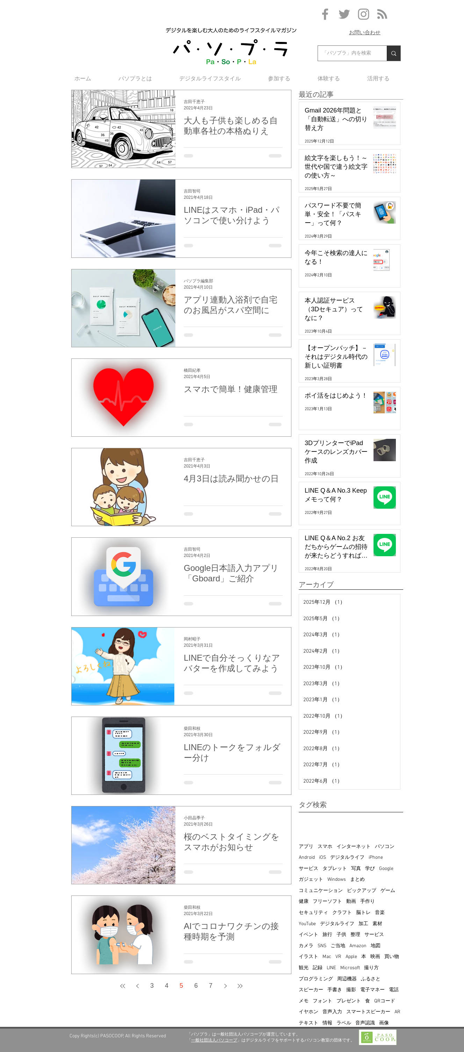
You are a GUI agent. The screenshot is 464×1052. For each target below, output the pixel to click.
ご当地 (338, 946)
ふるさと (370, 979)
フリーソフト (327, 902)
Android (307, 858)
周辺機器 (347, 979)
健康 (304, 902)
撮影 (351, 990)
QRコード (384, 1001)
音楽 (380, 913)
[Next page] (225, 986)
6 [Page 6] (196, 985)
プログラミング (316, 979)
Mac (326, 957)
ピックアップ (361, 891)
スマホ (325, 847)
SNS (322, 946)
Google (386, 869)
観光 (304, 968)
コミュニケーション (321, 891)
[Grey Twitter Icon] (344, 14)
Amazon (358, 946)
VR (338, 957)
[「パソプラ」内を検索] (347, 53)
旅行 (327, 935)
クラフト (342, 913)
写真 (356, 869)
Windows (336, 880)
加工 (363, 924)
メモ (304, 1001)
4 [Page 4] (166, 985)
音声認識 (365, 1023)
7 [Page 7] (210, 985)
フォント (322, 1001)
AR (397, 1012)
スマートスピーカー (368, 1012)
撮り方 (371, 968)
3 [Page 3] (152, 985)
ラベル (343, 1023)
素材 (377, 924)
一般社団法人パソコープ (214, 1040)
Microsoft (350, 968)
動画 (351, 902)
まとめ (357, 880)
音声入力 (332, 1012)
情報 (327, 1023)
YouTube (307, 924)
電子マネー (372, 990)
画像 (384, 1023)
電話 (394, 990)
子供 (341, 935)
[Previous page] (137, 986)
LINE (331, 968)
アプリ (306, 847)
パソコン (384, 847)
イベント (308, 935)
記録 (317, 968)
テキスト (308, 1023)
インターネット (353, 847)
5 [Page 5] (181, 985)
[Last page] (240, 986)
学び (370, 869)
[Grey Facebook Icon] (325, 14)
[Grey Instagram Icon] (363, 14)
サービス (308, 869)
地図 (375, 946)
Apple (351, 957)
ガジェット (311, 880)
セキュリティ (313, 913)
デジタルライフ (347, 858)
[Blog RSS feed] (382, 14)
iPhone (376, 858)
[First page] (122, 986)
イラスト (308, 957)
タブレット (334, 869)
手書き (334, 990)
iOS (322, 858)
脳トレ (363, 913)
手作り (367, 902)
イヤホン (308, 1012)
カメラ (306, 946)
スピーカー (311, 990)
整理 (355, 935)
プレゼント (348, 1001)
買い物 (391, 957)
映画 (375, 957)
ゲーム (387, 891)
